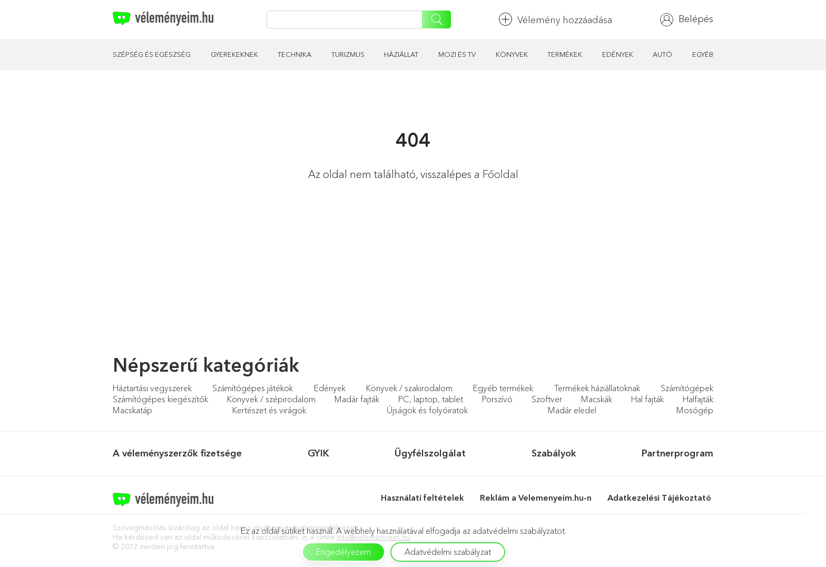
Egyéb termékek (503, 388)
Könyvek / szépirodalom (271, 399)
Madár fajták (357, 399)
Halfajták (698, 399)
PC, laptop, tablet (430, 399)
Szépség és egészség (152, 54)
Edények (617, 54)
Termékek (564, 54)
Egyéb (702, 54)
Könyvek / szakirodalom (409, 388)
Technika (294, 54)
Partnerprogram (677, 453)
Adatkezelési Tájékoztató (660, 497)
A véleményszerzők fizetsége (177, 453)
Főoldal (500, 174)
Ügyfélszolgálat (430, 453)
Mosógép (694, 410)
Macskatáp (132, 410)
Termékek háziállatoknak (597, 388)
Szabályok (554, 453)
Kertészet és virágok (269, 410)
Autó (662, 54)
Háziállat (401, 54)
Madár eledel (572, 410)
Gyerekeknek (234, 54)
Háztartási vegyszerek (152, 388)
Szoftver (547, 399)
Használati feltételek (422, 497)
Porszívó (497, 399)
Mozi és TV (457, 54)
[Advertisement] (200, 278)
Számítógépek (687, 388)
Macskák (596, 399)
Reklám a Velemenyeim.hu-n (536, 497)
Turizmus (348, 54)
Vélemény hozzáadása (555, 19)
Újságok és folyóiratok (427, 410)
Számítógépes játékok (252, 388)
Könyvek (512, 54)
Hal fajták (647, 399)
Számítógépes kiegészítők (160, 399)
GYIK (318, 453)
